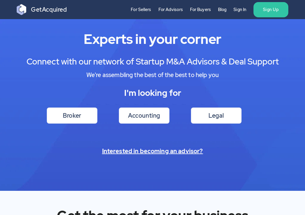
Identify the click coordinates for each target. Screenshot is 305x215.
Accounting (144, 115)
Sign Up (271, 9)
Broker (72, 115)
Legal (216, 115)
